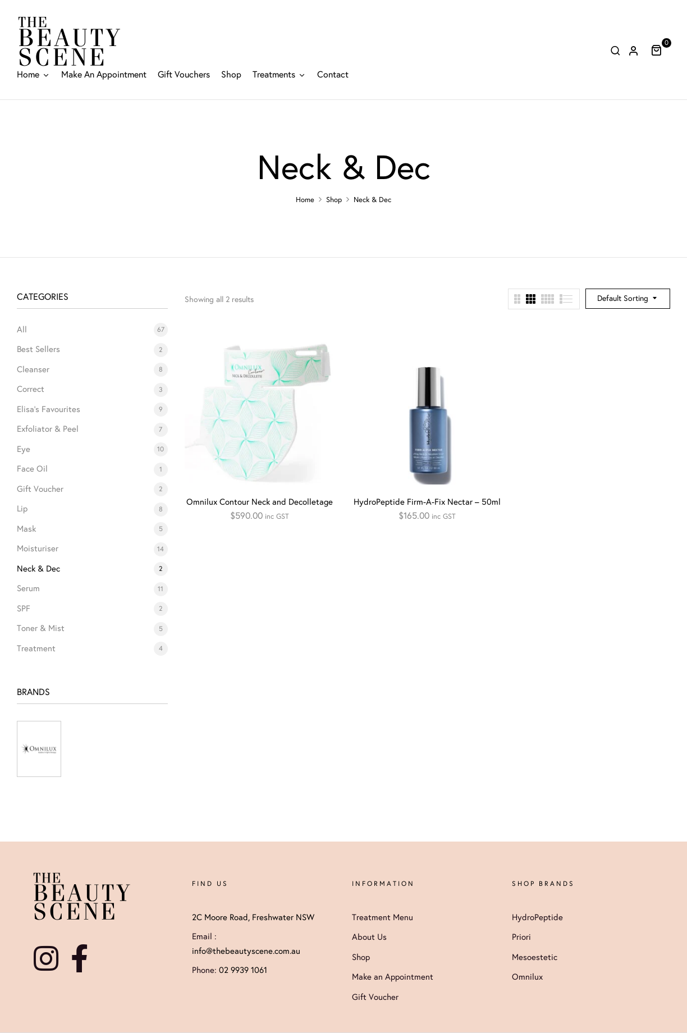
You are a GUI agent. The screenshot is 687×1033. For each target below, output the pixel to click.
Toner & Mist (41, 628)
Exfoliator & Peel (48, 429)
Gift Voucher (40, 489)
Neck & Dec (38, 569)
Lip (22, 509)
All (22, 329)
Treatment (36, 648)
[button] (660, 50)
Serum (28, 588)
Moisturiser (37, 548)
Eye (23, 449)
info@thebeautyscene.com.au (246, 951)
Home (305, 199)
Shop (334, 199)
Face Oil (32, 469)
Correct (30, 389)
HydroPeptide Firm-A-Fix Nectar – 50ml (427, 502)
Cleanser (33, 369)
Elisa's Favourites (48, 409)
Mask (26, 529)
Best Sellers (38, 349)
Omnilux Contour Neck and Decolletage (259, 502)
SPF (23, 609)
